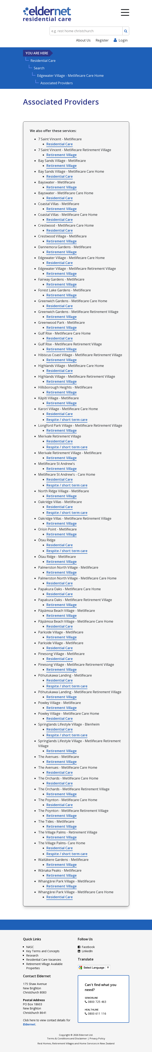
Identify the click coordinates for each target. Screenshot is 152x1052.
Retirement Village (61, 155)
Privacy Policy (97, 1038)
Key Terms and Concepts (43, 951)
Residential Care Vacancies (43, 960)
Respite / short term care (67, 419)
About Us (83, 40)
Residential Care (59, 144)
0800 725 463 (95, 1002)
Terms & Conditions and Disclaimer (67, 1038)
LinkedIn (85, 951)
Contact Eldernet (37, 976)
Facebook (86, 947)
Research (32, 955)
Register (102, 40)
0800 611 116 (95, 1013)
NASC (30, 947)
